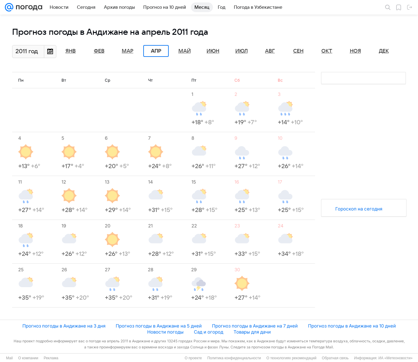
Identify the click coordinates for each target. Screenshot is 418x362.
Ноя (355, 51)
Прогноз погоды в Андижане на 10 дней (352, 326)
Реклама (51, 358)
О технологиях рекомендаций (291, 358)
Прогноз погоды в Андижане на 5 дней (159, 326)
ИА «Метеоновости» (395, 358)
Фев (99, 51)
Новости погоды (165, 332)
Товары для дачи (252, 332)
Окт (326, 51)
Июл (241, 51)
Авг (270, 51)
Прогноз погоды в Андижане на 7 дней (255, 326)
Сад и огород (208, 332)
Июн (213, 51)
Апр (156, 51)
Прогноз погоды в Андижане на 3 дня (63, 326)
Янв (70, 51)
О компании (28, 358)
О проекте (193, 358)
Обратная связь (335, 358)
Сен (298, 51)
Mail (9, 358)
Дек (384, 51)
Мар (127, 51)
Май (184, 51)
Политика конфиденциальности (234, 358)
